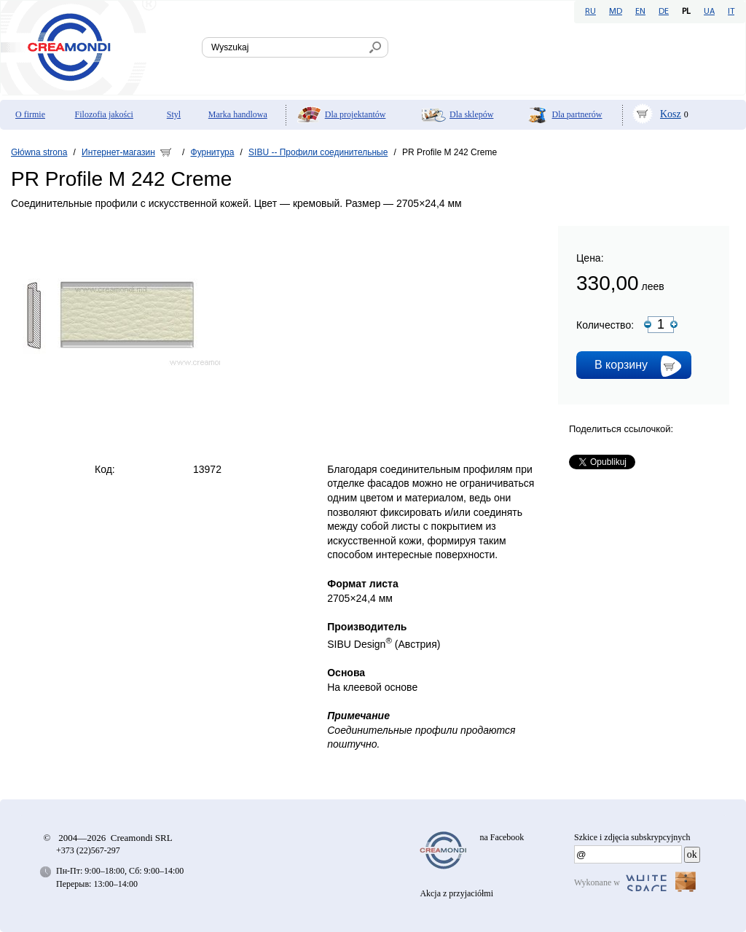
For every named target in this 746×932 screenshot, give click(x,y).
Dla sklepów (471, 114)
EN (640, 11)
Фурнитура (213, 152)
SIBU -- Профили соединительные (318, 152)
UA (709, 11)
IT (731, 11)
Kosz (670, 114)
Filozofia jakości (104, 114)
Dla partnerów (577, 114)
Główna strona (39, 152)
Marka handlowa (237, 114)
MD (615, 11)
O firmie (30, 114)
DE (664, 11)
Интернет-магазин (118, 152)
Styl (174, 114)
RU (590, 11)
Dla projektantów (355, 114)
